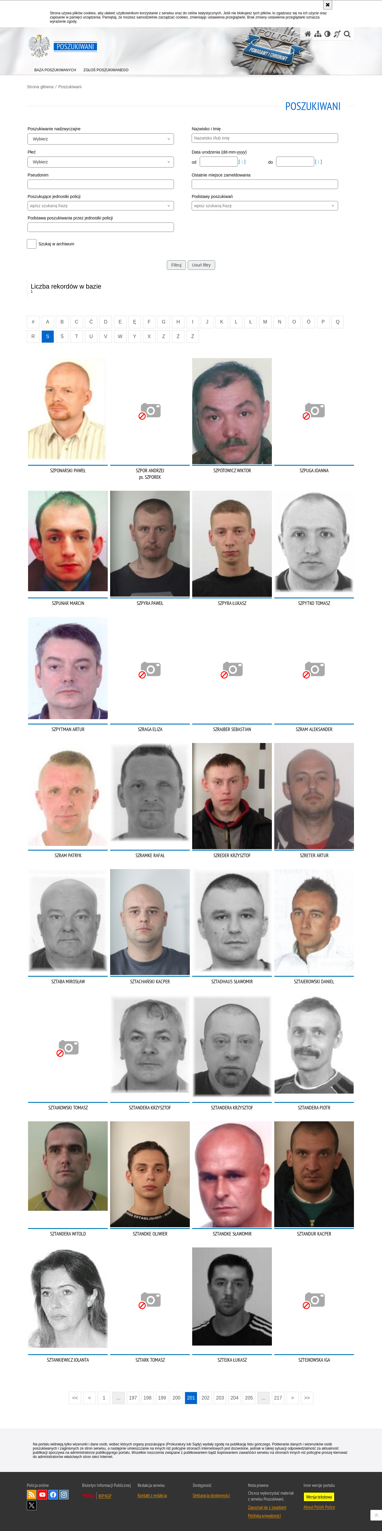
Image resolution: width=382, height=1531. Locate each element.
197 (133, 1397)
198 (148, 1397)
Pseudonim (37, 175)
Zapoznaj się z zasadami (267, 1507)
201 (191, 1397)
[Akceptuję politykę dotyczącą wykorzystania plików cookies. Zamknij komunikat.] (327, 5)
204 (234, 1397)
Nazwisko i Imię (206, 128)
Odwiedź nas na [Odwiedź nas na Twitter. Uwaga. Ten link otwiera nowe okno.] (31, 1505)
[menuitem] (55, 68)
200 (176, 1397)
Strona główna (40, 86)
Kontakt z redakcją (152, 1495)
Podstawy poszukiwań (212, 196)
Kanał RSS (31, 1494)
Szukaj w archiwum (56, 244)
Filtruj (176, 265)
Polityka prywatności (264, 1515)
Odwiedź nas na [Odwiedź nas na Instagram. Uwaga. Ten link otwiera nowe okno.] (64, 1494)
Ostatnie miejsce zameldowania (221, 175)
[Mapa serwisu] (317, 34)
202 (205, 1397)
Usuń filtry (201, 265)
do (271, 162)
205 (249, 1397)
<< (73, 1396)
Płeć (31, 152)
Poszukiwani (69, 86)
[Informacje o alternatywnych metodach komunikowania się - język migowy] (337, 34)
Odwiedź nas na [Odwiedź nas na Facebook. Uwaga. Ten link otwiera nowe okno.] (53, 1494)
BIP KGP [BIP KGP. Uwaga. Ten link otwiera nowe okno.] (104, 1496)
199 (162, 1397)
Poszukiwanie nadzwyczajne (53, 128)
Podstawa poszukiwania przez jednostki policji (70, 218)
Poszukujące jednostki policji (53, 196)
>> (305, 1396)
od (194, 162)
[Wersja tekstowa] (327, 34)
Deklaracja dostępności (211, 1495)
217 (278, 1397)
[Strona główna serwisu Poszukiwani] (308, 34)
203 (220, 1397)
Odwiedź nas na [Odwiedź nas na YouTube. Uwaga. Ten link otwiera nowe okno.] (42, 1494)
